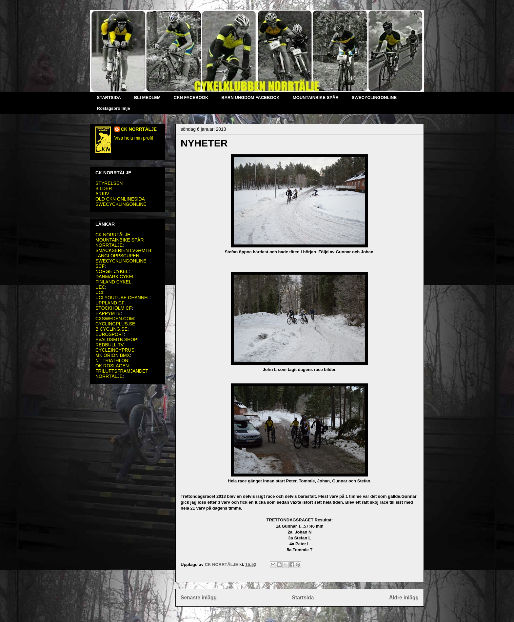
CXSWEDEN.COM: (115, 318)
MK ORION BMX (112, 355)
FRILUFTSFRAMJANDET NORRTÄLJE (121, 373)
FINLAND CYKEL (113, 281)
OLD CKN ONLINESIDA (120, 199)
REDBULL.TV (109, 344)
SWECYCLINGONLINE (374, 97)
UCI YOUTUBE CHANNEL (122, 297)
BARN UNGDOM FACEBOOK (250, 97)
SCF (100, 266)
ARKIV (102, 193)
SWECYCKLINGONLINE (121, 204)
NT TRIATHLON (111, 360)
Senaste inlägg (199, 597)
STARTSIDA (109, 97)
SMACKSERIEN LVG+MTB (123, 250)
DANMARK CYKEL (115, 276)
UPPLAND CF (110, 302)
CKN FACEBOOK (191, 97)
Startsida (303, 597)
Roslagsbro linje (113, 108)
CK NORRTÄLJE (139, 129)
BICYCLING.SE (111, 329)
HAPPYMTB (108, 313)
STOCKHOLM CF (113, 308)
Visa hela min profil (133, 138)
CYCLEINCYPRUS (114, 350)
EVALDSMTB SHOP (116, 339)
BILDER (103, 188)
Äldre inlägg (404, 597)
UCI (99, 292)
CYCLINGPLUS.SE (115, 323)
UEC (100, 287)
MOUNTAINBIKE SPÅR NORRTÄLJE (119, 242)
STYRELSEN (109, 183)
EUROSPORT (109, 334)
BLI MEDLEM (147, 97)
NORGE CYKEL (111, 271)
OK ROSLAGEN (112, 365)
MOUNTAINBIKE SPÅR (316, 97)
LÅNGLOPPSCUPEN (117, 255)
